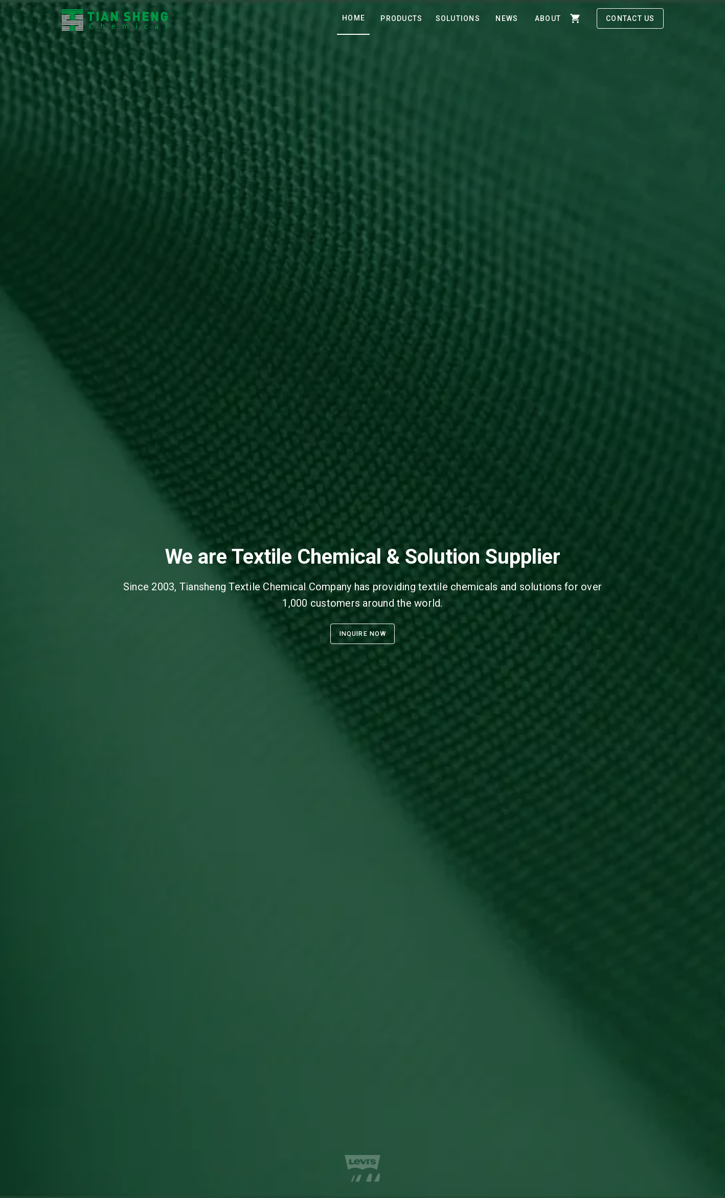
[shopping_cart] (575, 18)
